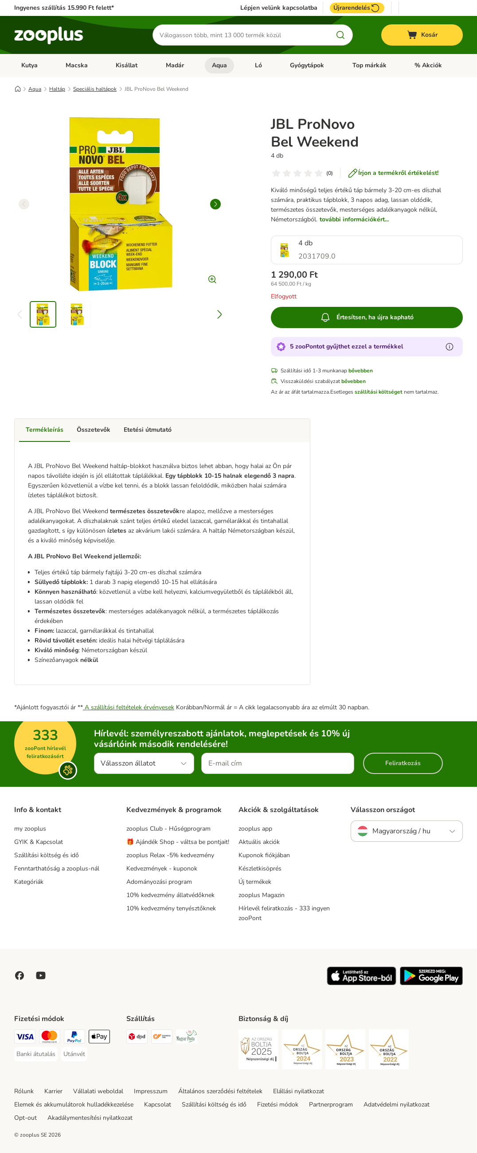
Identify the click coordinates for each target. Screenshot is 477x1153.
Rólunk (24, 1091)
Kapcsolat (157, 1104)
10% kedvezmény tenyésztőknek (171, 908)
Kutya (29, 65)
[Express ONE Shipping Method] (161, 1038)
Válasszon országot (383, 810)
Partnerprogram (331, 1104)
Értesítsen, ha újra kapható (367, 317)
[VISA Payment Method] (24, 1038)
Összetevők (93, 430)
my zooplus (30, 828)
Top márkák (369, 65)
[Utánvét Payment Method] (74, 1054)
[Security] (258, 1050)
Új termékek (254, 882)
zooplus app (255, 828)
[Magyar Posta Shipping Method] (186, 1038)
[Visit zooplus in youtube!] (40, 975)
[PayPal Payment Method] (74, 1038)
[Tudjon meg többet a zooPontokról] (449, 347)
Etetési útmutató (148, 430)
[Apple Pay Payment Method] (99, 1038)
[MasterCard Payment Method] (49, 1038)
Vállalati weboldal (98, 1091)
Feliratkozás (403, 763)
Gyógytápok (307, 65)
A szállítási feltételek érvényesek (128, 707)
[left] (24, 204)
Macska (77, 65)
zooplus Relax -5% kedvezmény (170, 855)
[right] (215, 204)
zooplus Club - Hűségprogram (168, 828)
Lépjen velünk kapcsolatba (278, 8)
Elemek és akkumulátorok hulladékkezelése (73, 1104)
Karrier (53, 1091)
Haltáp (57, 89)
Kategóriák (28, 882)
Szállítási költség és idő (46, 855)
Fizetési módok (277, 1104)
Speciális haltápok (95, 89)
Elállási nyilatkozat (298, 1091)
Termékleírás (44, 430)
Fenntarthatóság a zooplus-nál (56, 868)
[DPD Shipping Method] (137, 1038)
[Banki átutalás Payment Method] (35, 1054)
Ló (258, 65)
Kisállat (126, 65)
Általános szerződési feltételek (220, 1091)
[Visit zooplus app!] (361, 983)
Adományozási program (159, 882)
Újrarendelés (357, 8)
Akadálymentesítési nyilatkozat (90, 1118)
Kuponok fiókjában (264, 855)
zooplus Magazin (261, 895)
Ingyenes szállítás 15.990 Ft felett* (64, 8)
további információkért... (354, 219)
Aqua (219, 65)
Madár (175, 65)
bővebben (360, 370)
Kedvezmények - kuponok (161, 868)
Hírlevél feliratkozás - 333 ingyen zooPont (284, 913)
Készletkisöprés (260, 868)
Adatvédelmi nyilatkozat (397, 1104)
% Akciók (428, 65)
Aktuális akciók (259, 842)
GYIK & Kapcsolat (38, 842)
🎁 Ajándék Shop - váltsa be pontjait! (177, 842)
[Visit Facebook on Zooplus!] (19, 975)
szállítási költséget (379, 391)
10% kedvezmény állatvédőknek (170, 895)
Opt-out (25, 1118)
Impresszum (151, 1091)
